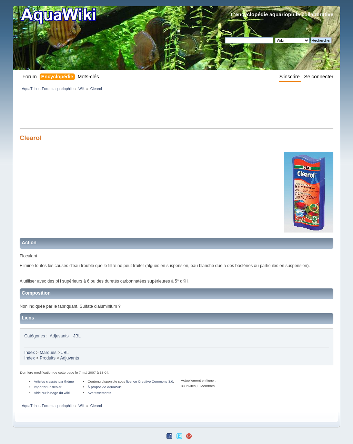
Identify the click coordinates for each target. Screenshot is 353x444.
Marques (48, 352)
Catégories (34, 336)
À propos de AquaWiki (104, 387)
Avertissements (99, 393)
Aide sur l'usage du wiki (52, 393)
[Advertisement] (145, 111)
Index (29, 352)
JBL (77, 336)
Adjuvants (59, 336)
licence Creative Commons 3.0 (149, 381)
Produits (48, 358)
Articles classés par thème (54, 381)
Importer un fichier (47, 387)
